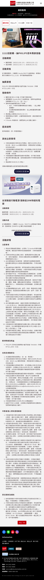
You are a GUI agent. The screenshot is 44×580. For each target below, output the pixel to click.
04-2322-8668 (10, 564)
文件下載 (17, 541)
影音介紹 (29, 23)
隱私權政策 (5, 543)
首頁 (15, 13)
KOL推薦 (21, 23)
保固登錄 (11, 541)
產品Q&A (23, 541)
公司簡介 (4, 541)
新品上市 (14, 23)
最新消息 (6, 23)
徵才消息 (35, 541)
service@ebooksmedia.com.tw (16, 569)
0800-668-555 (13, 571)
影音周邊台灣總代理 (14, 554)
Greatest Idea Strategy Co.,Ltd (15, 575)
